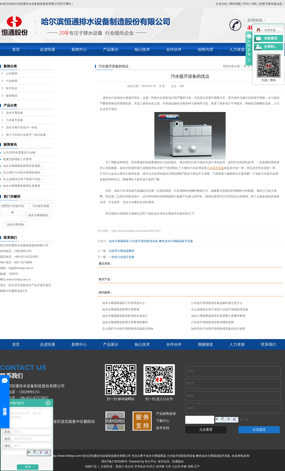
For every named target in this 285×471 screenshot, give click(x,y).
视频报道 (205, 344)
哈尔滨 (129, 466)
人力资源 (237, 49)
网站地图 (235, 3)
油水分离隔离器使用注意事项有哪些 (125, 322)
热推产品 (91, 466)
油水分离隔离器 (38, 215)
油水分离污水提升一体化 (21, 127)
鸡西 (190, 466)
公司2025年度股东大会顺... (20, 152)
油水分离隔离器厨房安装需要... (23, 166)
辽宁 (197, 466)
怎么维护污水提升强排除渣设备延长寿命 (127, 328)
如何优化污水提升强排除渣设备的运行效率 (218, 328)
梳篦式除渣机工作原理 (17, 159)
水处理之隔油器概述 (121, 250)
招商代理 (205, 49)
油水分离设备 (14, 112)
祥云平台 (150, 461)
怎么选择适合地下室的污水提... (23, 179)
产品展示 (110, 49)
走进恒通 (47, 49)
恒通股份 (178, 461)
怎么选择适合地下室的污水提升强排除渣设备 (219, 309)
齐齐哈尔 (140, 466)
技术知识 (11, 88)
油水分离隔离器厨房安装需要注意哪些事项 (218, 315)
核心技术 (142, 49)
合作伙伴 (173, 49)
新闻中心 (79, 49)
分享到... (270, 46)
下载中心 (162, 421)
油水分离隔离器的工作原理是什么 (123, 303)
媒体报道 (11, 95)
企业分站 (221, 3)
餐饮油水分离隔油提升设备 (176, 241)
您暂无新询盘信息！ (272, 3)
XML (254, 3)
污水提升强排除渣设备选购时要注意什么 (216, 303)
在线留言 (270, 38)
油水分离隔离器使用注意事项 (21, 185)
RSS (246, 3)
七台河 (176, 466)
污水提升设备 (14, 120)
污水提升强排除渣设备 (143, 241)
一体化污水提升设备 (121, 257)
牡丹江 (151, 466)
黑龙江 (120, 466)
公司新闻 (11, 73)
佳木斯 (160, 466)
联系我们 (268, 344)
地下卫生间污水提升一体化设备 (26, 134)
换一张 (244, 419)
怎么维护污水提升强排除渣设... (23, 172)
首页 (16, 49)
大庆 (168, 466)
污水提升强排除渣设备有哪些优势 (212, 322)
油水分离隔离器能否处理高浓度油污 (125, 315)
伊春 (184, 466)
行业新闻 (11, 81)
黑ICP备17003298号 (114, 461)
